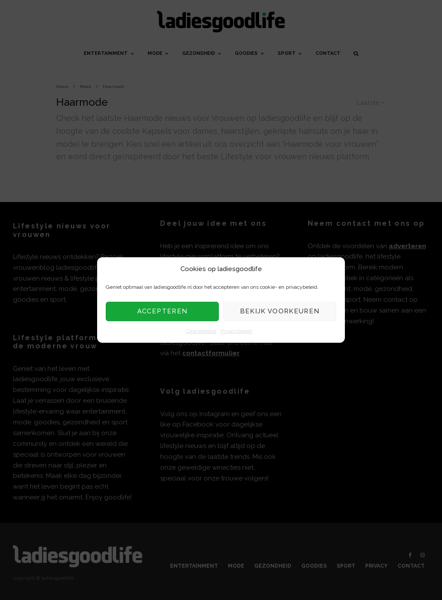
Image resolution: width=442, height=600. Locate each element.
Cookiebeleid (201, 331)
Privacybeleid (236, 331)
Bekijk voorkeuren (280, 312)
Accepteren (162, 312)
